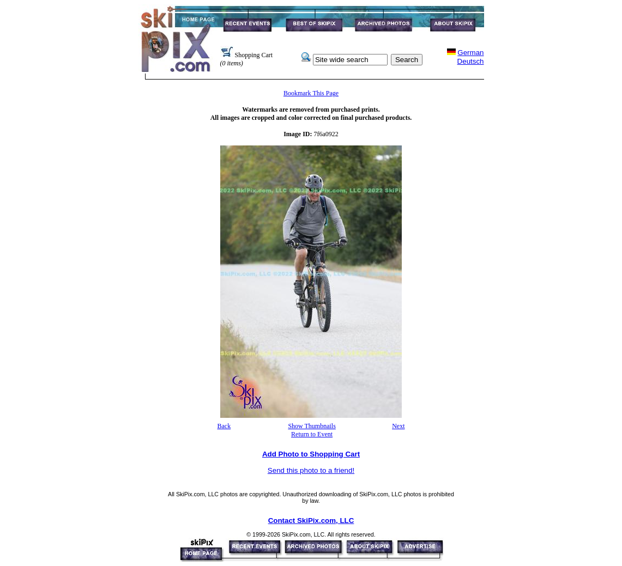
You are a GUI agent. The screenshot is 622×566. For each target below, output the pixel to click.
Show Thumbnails (311, 426)
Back (224, 426)
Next (398, 426)
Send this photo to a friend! (311, 470)
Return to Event (312, 434)
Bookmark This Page (311, 93)
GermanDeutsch (470, 56)
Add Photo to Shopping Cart (311, 454)
